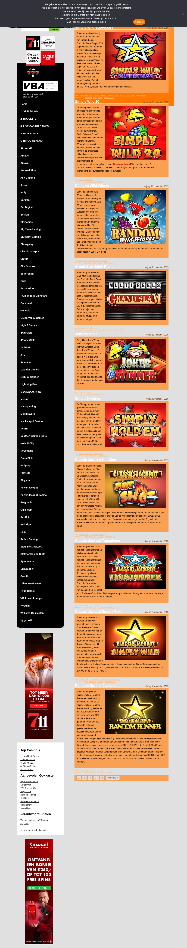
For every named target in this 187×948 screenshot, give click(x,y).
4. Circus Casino (28, 766)
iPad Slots (26, 332)
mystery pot (96, 679)
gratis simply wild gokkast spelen (92, 95)
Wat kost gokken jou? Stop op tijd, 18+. (34, 822)
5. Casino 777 (26, 769)
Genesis (25, 310)
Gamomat (26, 303)
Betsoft (24, 214)
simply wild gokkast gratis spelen (133, 95)
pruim (89, 261)
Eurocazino (27, 288)
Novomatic (26, 450)
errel (86, 456)
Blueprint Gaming (30, 236)
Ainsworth (26, 148)
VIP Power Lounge (31, 598)
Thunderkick (27, 590)
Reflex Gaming (29, 539)
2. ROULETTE (28, 118)
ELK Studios (27, 266)
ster (93, 261)
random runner (97, 770)
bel (80, 261)
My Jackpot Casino (31, 421)
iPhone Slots (27, 340)
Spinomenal (27, 561)
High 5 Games (28, 325)
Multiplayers (27, 413)
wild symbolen (101, 261)
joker (81, 392)
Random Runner (28, 795)
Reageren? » (109, 98)
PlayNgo (25, 472)
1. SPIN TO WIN (29, 111)
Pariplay (25, 465)
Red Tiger (26, 524)
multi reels (93, 328)
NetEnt (24, 428)
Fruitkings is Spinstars (33, 295)
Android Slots (28, 170)
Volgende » (112, 778)
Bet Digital (26, 207)
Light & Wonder (29, 377)
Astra (23, 185)
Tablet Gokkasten (30, 583)
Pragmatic (26, 502)
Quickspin (26, 509)
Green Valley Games (32, 318)
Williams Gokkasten (32, 613)
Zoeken (54, 29)
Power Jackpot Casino (33, 495)
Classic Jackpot (29, 251)
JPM (23, 354)
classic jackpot (85, 535)
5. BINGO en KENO (31, 140)
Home (23, 104)
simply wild (98, 454)
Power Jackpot (29, 487)
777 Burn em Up (28, 788)
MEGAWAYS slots (30, 391)
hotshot (102, 535)
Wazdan (25, 605)
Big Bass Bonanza (29, 781)
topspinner (96, 605)
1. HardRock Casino (29, 756)
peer (84, 261)
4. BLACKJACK (29, 133)
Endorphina (27, 273)
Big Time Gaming (30, 229)
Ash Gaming (27, 177)
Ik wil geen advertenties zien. (34, 830)
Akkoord (139, 22)
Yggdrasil (26, 620)
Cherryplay (26, 244)
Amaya (24, 163)
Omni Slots (26, 458)
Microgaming (28, 406)
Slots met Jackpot (31, 546)
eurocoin (88, 98)
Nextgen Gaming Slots (33, 436)
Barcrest (25, 199)
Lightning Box (28, 384)
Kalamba (25, 362)
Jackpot (100, 536)
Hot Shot (24, 798)
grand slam (83, 328)
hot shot (95, 535)
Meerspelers (97, 98)
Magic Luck (25, 791)
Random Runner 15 (29, 801)
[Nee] (182, 13)
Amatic (24, 155)
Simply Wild (26, 785)
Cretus (24, 259)
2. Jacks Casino (27, 759)
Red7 (23, 531)
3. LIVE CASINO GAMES (34, 126)
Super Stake (108, 330)
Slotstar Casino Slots (32, 554)
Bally (23, 192)
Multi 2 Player (26, 805)
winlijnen (87, 392)
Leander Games (29, 369)
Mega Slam (25, 808)
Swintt (24, 576)
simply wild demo (112, 95)
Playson (25, 480)
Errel (23, 281)
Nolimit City (27, 443)
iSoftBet (25, 347)
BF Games (26, 222)
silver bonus (106, 679)
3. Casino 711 (26, 763)
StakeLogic (27, 568)
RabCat (24, 517)
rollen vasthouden (86, 454)
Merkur (24, 399)
